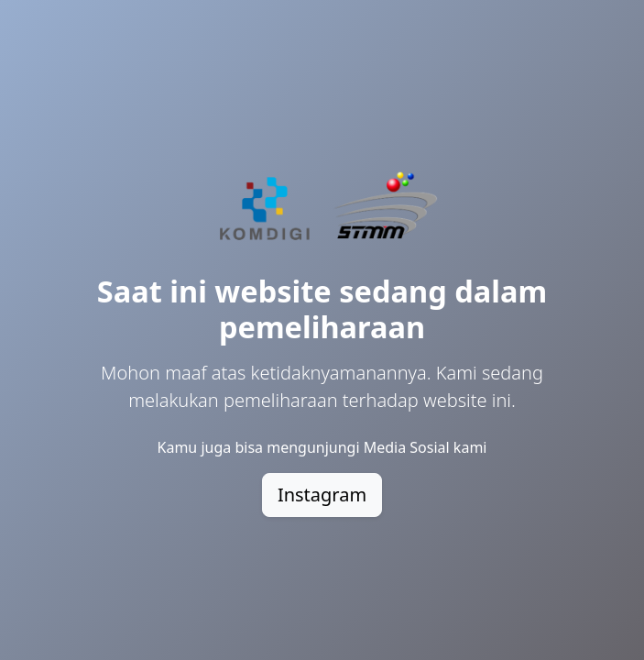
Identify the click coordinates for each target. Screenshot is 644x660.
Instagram (322, 494)
